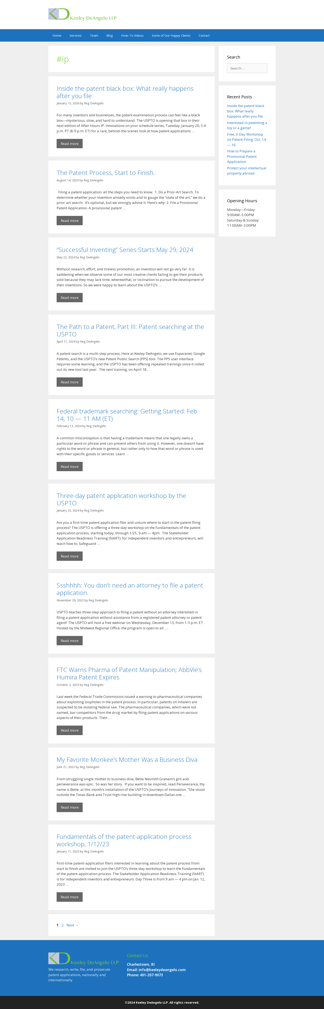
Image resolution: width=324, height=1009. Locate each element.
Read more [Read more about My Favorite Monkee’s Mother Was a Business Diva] (70, 807)
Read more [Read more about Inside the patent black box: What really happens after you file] (70, 143)
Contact (204, 35)
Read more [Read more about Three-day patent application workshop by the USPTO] (70, 556)
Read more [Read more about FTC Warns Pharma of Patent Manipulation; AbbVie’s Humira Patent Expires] (70, 730)
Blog (109, 35)
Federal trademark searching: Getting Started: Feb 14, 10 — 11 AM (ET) (127, 415)
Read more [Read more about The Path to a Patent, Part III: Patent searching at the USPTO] (70, 382)
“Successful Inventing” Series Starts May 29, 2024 (125, 249)
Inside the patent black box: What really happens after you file (125, 92)
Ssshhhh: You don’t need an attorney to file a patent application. (130, 589)
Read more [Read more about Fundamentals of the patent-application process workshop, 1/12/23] (70, 897)
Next (73, 925)
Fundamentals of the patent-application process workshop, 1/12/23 (124, 840)
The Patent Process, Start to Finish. (106, 172)
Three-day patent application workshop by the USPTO (121, 499)
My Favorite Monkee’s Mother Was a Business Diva (127, 759)
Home (56, 35)
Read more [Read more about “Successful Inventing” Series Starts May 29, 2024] (70, 297)
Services (76, 35)
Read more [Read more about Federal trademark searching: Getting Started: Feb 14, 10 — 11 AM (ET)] (70, 466)
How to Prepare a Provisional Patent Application (242, 156)
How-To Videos (132, 35)
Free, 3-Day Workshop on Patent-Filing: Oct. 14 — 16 (246, 139)
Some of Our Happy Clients (171, 35)
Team (94, 35)
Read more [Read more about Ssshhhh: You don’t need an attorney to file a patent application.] (70, 640)
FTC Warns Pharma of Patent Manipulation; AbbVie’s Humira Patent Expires (129, 673)
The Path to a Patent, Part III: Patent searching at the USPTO (130, 330)
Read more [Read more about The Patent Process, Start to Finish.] (70, 220)
